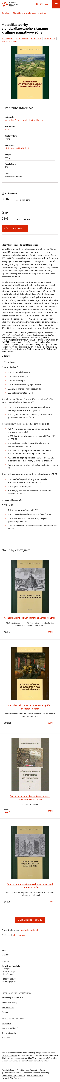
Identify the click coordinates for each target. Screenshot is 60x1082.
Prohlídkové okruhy (9, 1002)
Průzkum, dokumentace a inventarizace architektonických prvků (30, 797)
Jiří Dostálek (7, 38)
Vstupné (5, 1011)
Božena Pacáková (9, 41)
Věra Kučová (49, 38)
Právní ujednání (8, 1069)
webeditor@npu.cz (35, 1075)
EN (46, 4)
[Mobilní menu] (56, 4)
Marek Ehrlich (22, 38)
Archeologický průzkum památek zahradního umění (30, 617)
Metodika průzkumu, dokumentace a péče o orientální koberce (30, 707)
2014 (7, 129)
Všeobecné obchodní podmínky (36, 1072)
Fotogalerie (6, 1023)
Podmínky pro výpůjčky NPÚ (13, 1075)
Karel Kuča (36, 38)
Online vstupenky (9, 1032)
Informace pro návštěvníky (12, 997)
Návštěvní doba (8, 1007)
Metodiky (9, 120)
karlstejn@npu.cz (8, 981)
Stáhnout (13, 228)
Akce (4, 949)
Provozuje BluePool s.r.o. (11, 1077)
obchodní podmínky (30, 929)
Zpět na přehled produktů (30, 919)
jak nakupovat (19, 934)
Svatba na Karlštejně (10, 1027)
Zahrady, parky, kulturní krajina (29, 120)
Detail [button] (50, 632)
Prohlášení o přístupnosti (27, 1069)
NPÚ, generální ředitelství (17, 148)
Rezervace (6, 1037)
